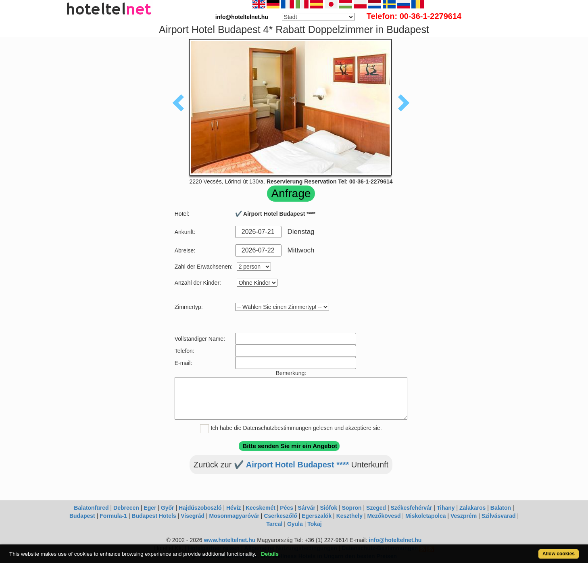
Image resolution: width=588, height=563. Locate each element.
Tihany (446, 508)
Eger (150, 508)
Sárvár (306, 508)
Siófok (328, 508)
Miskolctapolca (425, 516)
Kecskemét (260, 508)
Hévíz (233, 508)
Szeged (376, 508)
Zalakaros (472, 508)
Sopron (352, 508)
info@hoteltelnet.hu (395, 540)
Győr (167, 508)
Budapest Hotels (153, 516)
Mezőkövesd (383, 516)
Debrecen (126, 508)
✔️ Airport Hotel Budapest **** (291, 464)
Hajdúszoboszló (200, 508)
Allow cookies (558, 554)
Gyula (295, 524)
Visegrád (192, 516)
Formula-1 (113, 516)
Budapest (82, 516)
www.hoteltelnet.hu (229, 540)
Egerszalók (317, 516)
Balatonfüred (91, 508)
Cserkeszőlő (280, 516)
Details (270, 554)
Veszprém (463, 516)
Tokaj (314, 524)
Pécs (286, 508)
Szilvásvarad (499, 516)
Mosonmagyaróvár (234, 516)
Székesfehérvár (411, 508)
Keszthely (349, 516)
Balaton (500, 508)
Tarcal (274, 524)
